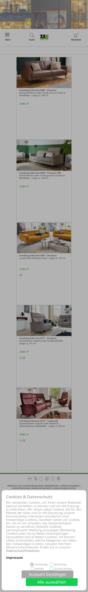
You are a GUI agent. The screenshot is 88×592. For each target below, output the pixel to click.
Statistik (39, 568)
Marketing (60, 564)
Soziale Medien (63, 568)
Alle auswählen (51, 582)
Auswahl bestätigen (47, 574)
